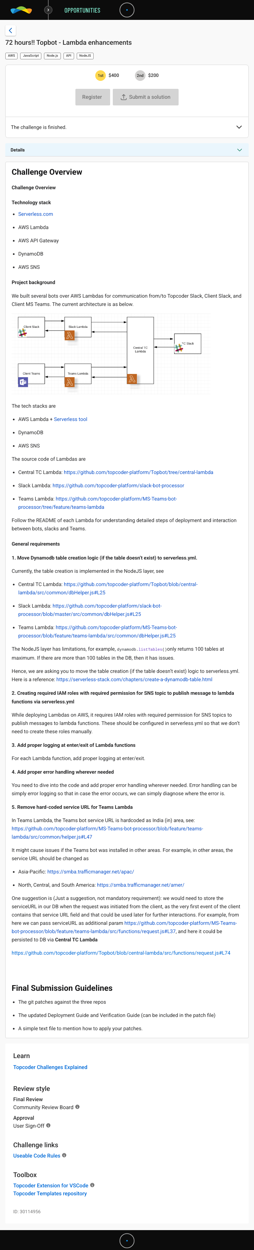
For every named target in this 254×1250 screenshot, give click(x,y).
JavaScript (31, 56)
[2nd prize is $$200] (140, 75)
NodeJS (85, 56)
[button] (239, 127)
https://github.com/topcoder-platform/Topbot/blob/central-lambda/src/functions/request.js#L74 (121, 953)
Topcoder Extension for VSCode (50, 1185)
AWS (11, 56)
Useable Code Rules (36, 1156)
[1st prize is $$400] (100, 75)
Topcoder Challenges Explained (50, 1067)
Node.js (52, 56)
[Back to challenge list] (10, 30)
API (68, 56)
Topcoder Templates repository (50, 1193)
